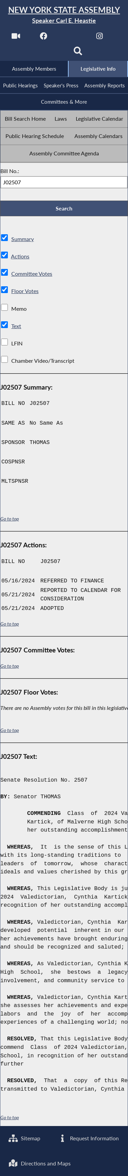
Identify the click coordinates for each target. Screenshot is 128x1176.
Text (16, 326)
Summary (22, 239)
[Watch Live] (16, 38)
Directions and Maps (40, 1163)
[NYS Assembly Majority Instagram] (99, 38)
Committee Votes (31, 274)
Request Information (88, 1138)
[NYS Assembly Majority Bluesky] (50, 53)
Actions (20, 256)
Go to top (9, 519)
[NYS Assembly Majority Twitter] (72, 38)
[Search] (78, 53)
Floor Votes (25, 291)
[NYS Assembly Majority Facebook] (44, 38)
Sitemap (24, 1138)
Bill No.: (9, 171)
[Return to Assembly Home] (64, 15)
